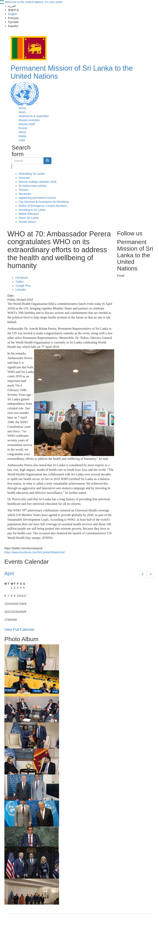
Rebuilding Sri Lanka (31, 173)
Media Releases (29, 213)
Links (22, 140)
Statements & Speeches (34, 116)
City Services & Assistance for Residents (44, 201)
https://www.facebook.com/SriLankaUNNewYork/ (34, 552)
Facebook (21, 277)
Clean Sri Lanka (29, 217)
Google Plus (23, 285)
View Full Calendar (19, 630)
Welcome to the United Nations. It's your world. (34, 2)
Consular (24, 177)
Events (23, 128)
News (22, 112)
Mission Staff (27, 124)
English (12, 14)
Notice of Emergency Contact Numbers (43, 205)
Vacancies (25, 193)
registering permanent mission (37, 197)
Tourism (23, 189)
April (9, 573)
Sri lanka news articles (32, 185)
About (22, 132)
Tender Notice (27, 221)
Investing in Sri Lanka (32, 209)
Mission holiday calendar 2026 (37, 181)
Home (22, 108)
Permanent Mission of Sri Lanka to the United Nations (72, 72)
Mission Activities (29, 120)
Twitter (19, 281)
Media (22, 136)
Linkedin (20, 289)
